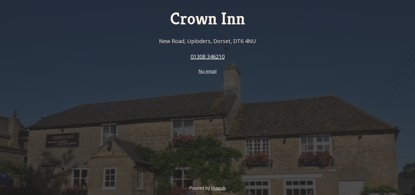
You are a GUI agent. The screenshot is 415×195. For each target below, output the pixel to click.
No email (207, 71)
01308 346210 (208, 56)
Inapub (218, 188)
